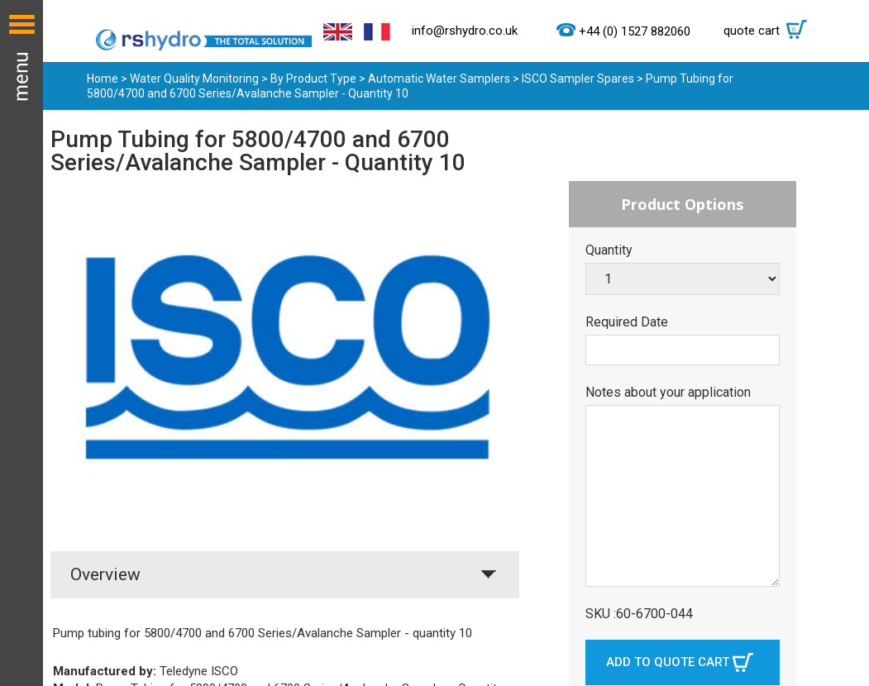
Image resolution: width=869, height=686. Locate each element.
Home (102, 78)
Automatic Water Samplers (439, 78)
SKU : (600, 614)
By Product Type (313, 78)
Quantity (609, 250)
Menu (21, 343)
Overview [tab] (105, 574)
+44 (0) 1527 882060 (634, 31)
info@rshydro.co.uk (465, 30)
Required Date (626, 322)
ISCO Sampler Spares (578, 78)
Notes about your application (668, 392)
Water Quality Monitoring (194, 78)
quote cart (769, 30)
